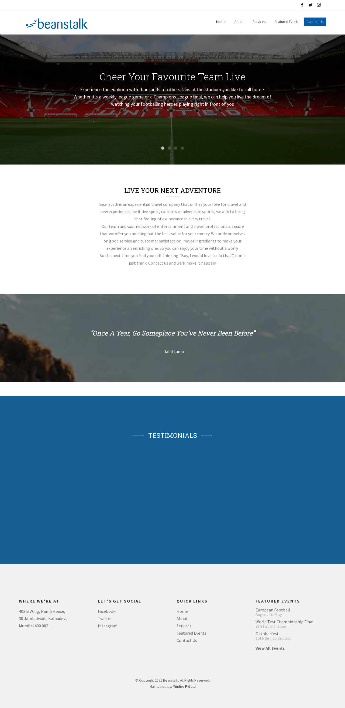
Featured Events (287, 21)
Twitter (105, 618)
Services (259, 21)
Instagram (108, 625)
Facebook (106, 611)
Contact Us (187, 640)
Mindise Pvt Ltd (184, 686)
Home (221, 21)
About (239, 21)
